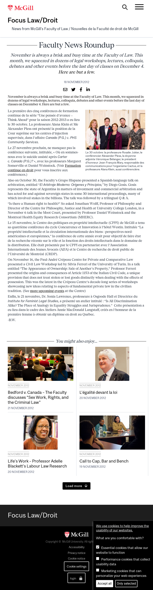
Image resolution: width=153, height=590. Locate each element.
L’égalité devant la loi (98, 392)
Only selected (126, 583)
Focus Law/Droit (33, 20)
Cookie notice (76, 558)
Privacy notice (76, 553)
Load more (74, 486)
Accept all (105, 583)
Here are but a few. (76, 72)
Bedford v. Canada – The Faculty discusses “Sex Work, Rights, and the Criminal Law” (38, 397)
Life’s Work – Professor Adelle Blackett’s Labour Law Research (37, 463)
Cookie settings (76, 566)
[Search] (125, 8)
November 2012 (18, 385)
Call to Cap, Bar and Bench (103, 461)
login (76, 578)
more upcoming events (47, 291)
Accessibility (76, 547)
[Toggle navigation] (139, 7)
